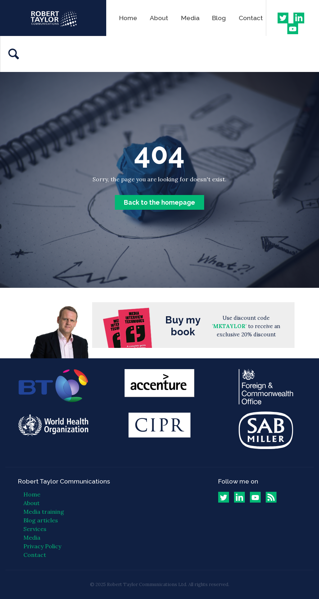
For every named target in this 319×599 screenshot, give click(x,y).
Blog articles (40, 520)
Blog (219, 18)
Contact (251, 18)
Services (34, 528)
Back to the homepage (159, 202)
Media (190, 18)
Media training (43, 511)
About (159, 18)
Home (128, 18)
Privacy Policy (42, 546)
